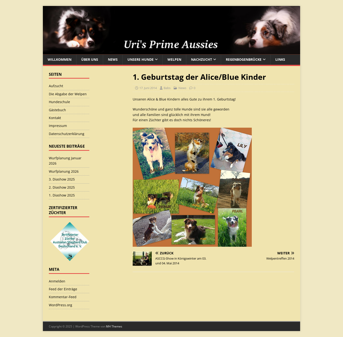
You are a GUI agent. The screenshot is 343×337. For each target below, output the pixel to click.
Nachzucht (201, 59)
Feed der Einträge (63, 289)
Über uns (89, 59)
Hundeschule (59, 102)
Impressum (58, 125)
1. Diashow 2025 (62, 195)
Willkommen (59, 59)
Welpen (174, 59)
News (113, 59)
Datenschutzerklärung (66, 133)
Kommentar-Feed (62, 297)
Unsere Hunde (140, 59)
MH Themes (114, 326)
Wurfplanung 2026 (64, 171)
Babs (167, 88)
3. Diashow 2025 (62, 179)
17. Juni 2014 (148, 88)
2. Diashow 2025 (62, 187)
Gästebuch (57, 110)
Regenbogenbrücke (244, 59)
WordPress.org (60, 305)
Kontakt (55, 118)
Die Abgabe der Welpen (68, 94)
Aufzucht (56, 86)
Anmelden (57, 281)
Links (280, 59)
